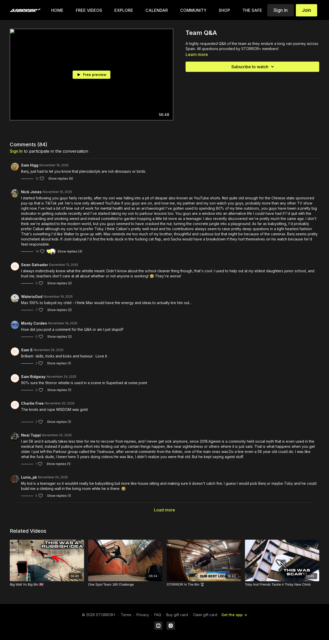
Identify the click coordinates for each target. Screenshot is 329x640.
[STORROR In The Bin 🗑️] (204, 584)
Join (306, 10)
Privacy (142, 615)
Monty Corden (34, 323)
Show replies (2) (59, 283)
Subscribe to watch (253, 67)
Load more (164, 509)
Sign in (280, 10)
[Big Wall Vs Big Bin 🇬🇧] (47, 584)
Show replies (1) (59, 363)
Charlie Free (32, 403)
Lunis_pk (29, 477)
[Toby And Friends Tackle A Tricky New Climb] (282, 584)
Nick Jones (31, 192)
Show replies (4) (70, 251)
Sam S (27, 350)
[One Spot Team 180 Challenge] (125, 584)
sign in (16, 151)
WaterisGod (31, 296)
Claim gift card (205, 615)
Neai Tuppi (31, 435)
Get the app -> (234, 615)
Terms (126, 615)
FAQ (157, 615)
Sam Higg (29, 165)
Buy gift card (177, 615)
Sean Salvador (34, 265)
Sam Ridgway (33, 376)
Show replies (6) (60, 178)
